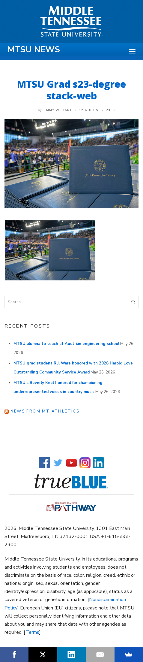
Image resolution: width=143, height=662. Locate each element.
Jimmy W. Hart (57, 110)
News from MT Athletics (44, 411)
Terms (32, 632)
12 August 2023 (95, 110)
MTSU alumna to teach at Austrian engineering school (66, 343)
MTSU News (33, 49)
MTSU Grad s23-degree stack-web (71, 89)
